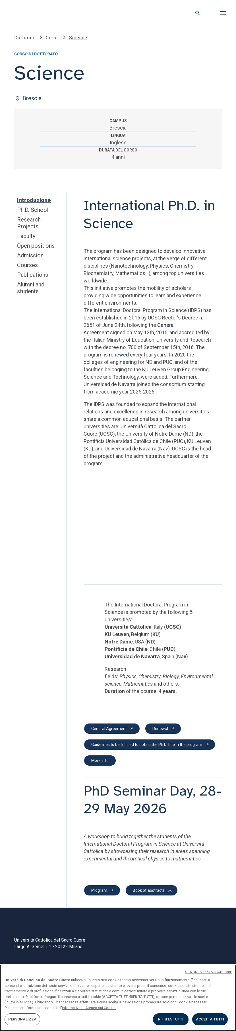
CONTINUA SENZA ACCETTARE (208, 972)
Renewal (160, 728)
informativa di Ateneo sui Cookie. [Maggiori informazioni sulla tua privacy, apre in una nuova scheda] (89, 1008)
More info (100, 760)
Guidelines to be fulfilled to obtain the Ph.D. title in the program (146, 744)
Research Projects (29, 223)
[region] (118, 997)
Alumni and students (30, 288)
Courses (27, 265)
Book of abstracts (149, 890)
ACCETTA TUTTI (210, 1019)
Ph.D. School (32, 209)
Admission (30, 255)
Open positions (36, 245)
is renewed (116, 355)
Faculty (26, 236)
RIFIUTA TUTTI (171, 1019)
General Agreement (109, 728)
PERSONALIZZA (22, 1019)
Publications (32, 274)
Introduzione (34, 200)
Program (99, 890)
